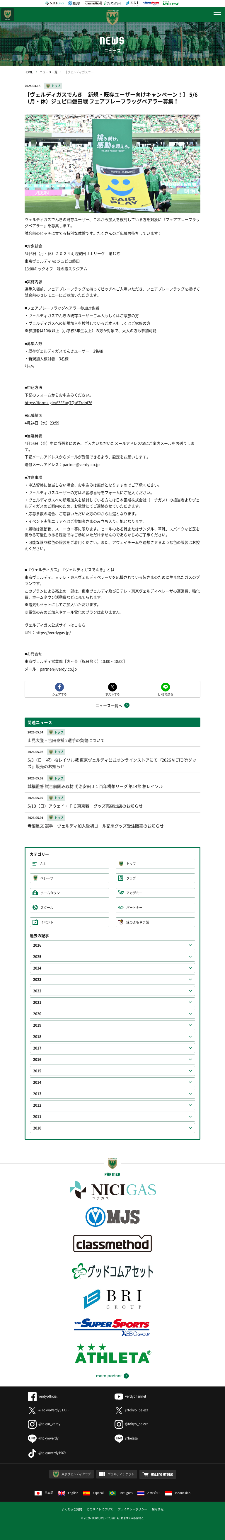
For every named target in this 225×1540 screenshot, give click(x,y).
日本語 (44, 1492)
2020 (37, 1013)
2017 (37, 1048)
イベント (46, 922)
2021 (37, 1002)
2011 (37, 1116)
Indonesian (177, 1492)
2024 (37, 968)
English (68, 1492)
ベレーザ (46, 878)
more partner (109, 1376)
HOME (29, 72)
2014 (37, 1082)
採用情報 (157, 1509)
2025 (37, 956)
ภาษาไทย (148, 1492)
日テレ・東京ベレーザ (7, 14)
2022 (37, 991)
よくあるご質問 (72, 1509)
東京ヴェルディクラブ (76, 1474)
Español (93, 1492)
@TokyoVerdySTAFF (48, 1410)
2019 (37, 1025)
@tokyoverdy (43, 1438)
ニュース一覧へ (109, 705)
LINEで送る (165, 694)
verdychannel (130, 1396)
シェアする (59, 694)
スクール (46, 907)
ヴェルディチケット (121, 1474)
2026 (37, 945)
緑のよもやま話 (137, 922)
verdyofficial (42, 1396)
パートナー (134, 907)
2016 (37, 1059)
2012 (37, 1105)
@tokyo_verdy (44, 1423)
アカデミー (134, 892)
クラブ (131, 878)
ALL (43, 863)
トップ (56, 86)
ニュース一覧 (48, 72)
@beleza (126, 1438)
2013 (37, 1093)
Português (121, 1492)
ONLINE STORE (162, 1474)
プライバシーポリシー (132, 1509)
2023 (37, 979)
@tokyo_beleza (131, 1410)
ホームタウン (50, 892)
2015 (37, 1071)
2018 (37, 1036)
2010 (37, 1128)
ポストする (112, 694)
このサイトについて (100, 1509)
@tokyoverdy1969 (47, 1452)
